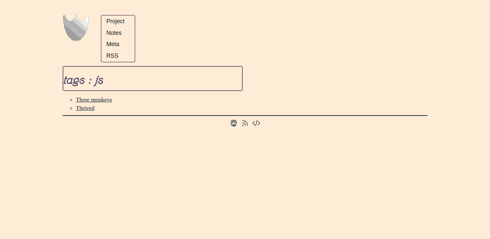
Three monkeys (94, 99)
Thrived (85, 108)
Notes (114, 33)
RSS (112, 55)
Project (115, 21)
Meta (112, 44)
